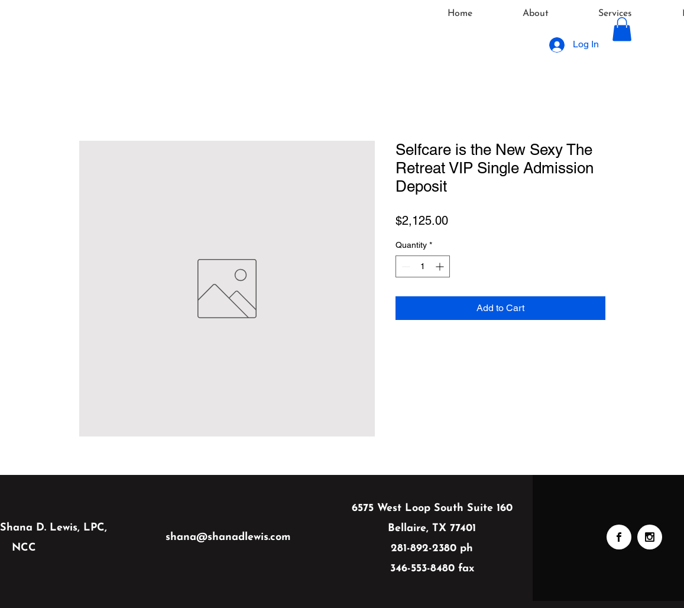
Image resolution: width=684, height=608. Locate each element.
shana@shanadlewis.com (228, 537)
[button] (622, 29)
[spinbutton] (422, 266)
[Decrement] (404, 266)
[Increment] (440, 266)
